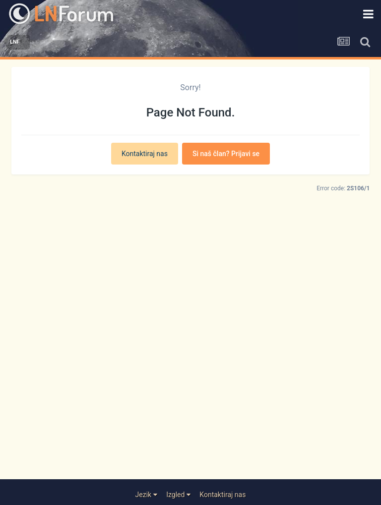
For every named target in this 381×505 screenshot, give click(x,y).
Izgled (178, 495)
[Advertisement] (191, 360)
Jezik (146, 495)
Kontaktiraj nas (145, 154)
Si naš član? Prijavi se (225, 154)
